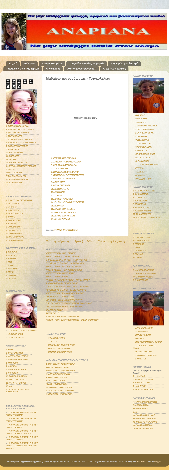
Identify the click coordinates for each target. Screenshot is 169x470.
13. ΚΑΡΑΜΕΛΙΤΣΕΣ (14, 240)
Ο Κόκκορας (53, 68)
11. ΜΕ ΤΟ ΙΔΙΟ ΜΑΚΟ (15, 379)
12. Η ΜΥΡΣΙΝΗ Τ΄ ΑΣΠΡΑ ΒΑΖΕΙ (147, 217)
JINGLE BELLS (52, 313)
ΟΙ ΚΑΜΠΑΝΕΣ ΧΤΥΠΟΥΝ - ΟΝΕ (60, 296)
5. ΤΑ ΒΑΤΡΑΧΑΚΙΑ (14, 213)
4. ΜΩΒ (9, 262)
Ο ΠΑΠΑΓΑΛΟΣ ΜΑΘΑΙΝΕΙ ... (145, 273)
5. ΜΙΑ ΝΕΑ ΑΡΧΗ (140, 201)
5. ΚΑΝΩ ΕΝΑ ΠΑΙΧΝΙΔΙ (143, 389)
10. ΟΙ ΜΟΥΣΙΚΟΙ (13, 230)
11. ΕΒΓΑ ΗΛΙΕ (58, 192)
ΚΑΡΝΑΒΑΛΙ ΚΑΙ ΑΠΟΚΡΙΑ (145, 418)
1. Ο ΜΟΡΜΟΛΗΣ (140, 280)
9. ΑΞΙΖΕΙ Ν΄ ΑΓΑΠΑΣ (142, 211)
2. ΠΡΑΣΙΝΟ (11, 255)
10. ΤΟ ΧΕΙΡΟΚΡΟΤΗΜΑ (16, 376)
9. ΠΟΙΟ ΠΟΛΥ (12, 373)
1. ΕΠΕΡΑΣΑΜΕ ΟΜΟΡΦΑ (63, 158)
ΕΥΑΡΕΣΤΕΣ (140, 359)
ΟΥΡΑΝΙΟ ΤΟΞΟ (142, 161)
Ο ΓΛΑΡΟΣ (140, 115)
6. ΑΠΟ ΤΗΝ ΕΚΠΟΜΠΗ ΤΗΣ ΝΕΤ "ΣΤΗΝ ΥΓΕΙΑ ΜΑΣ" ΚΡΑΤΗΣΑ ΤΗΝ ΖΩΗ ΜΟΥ (22, 445)
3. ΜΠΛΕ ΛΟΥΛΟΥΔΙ (141, 383)
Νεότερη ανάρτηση (57, 241)
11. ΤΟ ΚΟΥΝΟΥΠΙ (14, 233)
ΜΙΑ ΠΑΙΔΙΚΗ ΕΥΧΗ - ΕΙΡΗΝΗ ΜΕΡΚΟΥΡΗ (64, 300)
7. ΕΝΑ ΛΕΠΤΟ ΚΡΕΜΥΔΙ (63, 178)
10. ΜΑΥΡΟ (11, 275)
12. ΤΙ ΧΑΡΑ (56, 195)
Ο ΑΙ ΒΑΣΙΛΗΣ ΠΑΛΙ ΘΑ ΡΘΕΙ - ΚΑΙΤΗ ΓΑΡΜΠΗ (66, 260)
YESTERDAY (141, 172)
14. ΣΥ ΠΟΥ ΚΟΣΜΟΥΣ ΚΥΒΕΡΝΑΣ (67, 202)
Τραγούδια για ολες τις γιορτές (86, 63)
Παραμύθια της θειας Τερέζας (23, 68)
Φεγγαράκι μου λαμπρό (124, 63)
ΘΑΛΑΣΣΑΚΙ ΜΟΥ (143, 179)
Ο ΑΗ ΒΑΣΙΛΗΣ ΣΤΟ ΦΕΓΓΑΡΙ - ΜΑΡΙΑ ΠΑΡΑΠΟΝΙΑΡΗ (69, 303)
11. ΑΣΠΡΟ (11, 279)
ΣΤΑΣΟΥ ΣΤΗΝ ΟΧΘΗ (144, 129)
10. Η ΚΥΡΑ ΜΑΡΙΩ (60, 189)
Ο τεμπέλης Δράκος (114, 68)
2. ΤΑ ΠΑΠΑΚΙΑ (12, 203)
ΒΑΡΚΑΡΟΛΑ (141, 119)
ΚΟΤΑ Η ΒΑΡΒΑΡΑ (141, 241)
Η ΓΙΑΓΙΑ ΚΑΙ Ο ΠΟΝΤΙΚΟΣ (60, 352)
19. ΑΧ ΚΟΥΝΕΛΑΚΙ (60, 219)
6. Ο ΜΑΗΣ (10, 217)
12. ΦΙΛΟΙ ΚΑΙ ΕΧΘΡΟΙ (16, 383)
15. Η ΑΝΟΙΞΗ (57, 206)
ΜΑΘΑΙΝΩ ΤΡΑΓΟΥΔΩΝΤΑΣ (65, 230)
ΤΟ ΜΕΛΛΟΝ (140, 122)
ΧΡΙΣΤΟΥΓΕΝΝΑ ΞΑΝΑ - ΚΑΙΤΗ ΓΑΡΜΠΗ (63, 266)
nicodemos (141, 462)
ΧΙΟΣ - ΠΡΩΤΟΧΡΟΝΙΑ (55, 381)
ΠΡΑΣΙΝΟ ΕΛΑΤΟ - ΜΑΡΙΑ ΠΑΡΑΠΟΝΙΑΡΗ (64, 306)
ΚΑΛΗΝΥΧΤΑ (141, 151)
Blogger (157, 462)
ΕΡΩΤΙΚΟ (139, 168)
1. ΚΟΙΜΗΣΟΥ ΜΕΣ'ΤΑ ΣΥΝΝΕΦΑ (23, 330)
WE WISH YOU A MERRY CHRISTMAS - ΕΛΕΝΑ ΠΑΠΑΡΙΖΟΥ (72, 320)
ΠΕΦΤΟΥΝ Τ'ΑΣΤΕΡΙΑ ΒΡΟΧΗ (148, 342)
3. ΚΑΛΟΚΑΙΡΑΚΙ (16, 338)
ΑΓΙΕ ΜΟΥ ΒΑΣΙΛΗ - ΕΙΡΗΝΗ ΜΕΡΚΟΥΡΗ (64, 270)
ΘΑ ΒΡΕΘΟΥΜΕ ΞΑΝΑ (145, 154)
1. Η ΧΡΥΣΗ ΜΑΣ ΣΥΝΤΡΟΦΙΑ (19, 200)
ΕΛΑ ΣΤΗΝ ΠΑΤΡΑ (141, 405)
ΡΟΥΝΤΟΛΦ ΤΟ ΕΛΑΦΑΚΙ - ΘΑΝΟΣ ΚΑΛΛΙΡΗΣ (66, 290)
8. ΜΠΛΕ (9, 272)
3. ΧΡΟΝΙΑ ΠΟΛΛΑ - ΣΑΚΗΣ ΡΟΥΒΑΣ (62, 283)
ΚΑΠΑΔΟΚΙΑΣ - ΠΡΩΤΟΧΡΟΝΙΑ (59, 394)
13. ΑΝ (9, 386)
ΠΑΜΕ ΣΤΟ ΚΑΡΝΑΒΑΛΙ (143, 428)
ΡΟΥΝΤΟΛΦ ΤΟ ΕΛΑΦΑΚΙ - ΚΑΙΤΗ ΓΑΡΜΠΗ (65, 263)
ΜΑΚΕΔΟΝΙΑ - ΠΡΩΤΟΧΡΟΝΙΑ (59, 387)
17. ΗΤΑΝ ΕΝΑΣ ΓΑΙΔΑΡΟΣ (64, 212)
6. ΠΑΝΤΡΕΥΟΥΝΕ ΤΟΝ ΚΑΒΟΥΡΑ (67, 175)
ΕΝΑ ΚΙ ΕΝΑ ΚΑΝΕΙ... (15, 173)
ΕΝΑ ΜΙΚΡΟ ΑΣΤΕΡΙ (54, 310)
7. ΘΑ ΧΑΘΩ (11, 366)
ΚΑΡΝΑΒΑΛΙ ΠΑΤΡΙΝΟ (143, 425)
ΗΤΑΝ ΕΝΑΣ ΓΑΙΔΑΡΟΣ (16, 176)
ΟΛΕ (135, 412)
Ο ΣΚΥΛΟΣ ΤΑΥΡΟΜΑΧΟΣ (59, 348)
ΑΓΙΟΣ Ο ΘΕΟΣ (142, 331)
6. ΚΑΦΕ (9, 265)
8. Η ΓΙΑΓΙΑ (11, 223)
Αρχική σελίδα (83, 241)
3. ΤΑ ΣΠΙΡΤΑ (11, 207)
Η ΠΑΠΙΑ (137, 247)
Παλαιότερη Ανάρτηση (111, 241)
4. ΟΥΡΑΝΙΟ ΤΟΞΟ (141, 197)
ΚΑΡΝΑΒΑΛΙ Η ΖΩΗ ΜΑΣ (144, 415)
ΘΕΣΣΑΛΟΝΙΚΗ (142, 140)
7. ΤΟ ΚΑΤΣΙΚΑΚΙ (13, 220)
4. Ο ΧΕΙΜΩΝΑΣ (13, 210)
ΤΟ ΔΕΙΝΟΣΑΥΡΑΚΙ (56, 338)
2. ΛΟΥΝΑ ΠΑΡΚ (16, 334)
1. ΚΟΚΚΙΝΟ (11, 252)
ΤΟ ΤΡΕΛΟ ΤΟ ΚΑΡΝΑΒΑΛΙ (145, 422)
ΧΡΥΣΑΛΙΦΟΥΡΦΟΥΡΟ (143, 277)
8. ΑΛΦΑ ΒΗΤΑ (58, 182)
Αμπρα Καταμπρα (52, 63)
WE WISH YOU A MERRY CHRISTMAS (62, 316)
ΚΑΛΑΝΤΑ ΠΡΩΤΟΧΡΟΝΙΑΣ (58, 374)
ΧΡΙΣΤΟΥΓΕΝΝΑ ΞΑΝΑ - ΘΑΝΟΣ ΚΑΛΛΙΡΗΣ (65, 293)
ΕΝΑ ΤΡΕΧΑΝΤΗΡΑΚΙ (144, 133)
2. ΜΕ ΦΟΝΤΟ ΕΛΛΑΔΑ (143, 379)
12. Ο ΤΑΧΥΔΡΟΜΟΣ (15, 237)
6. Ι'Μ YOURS (12, 363)
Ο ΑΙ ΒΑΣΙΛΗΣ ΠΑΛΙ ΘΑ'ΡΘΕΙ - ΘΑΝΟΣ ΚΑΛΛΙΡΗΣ (67, 286)
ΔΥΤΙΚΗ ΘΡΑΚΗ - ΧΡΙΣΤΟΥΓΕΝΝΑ (60, 364)
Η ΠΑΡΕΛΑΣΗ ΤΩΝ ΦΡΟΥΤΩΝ (61, 345)
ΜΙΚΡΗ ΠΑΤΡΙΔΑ (142, 158)
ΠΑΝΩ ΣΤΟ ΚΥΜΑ (143, 335)
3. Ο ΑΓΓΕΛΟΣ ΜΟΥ (14, 353)
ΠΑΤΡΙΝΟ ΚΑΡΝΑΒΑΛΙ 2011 (145, 402)
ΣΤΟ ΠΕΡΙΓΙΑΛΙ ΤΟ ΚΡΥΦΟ (147, 165)
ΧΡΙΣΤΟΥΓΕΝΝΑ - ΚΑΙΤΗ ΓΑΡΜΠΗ (61, 253)
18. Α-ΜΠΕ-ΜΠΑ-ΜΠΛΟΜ (63, 216)
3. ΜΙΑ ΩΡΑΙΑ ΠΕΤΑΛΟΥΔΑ (64, 165)
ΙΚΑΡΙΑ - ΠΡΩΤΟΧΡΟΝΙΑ (56, 377)
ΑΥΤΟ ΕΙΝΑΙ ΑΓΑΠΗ (144, 328)
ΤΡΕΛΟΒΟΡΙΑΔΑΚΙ (143, 147)
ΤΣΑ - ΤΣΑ (52, 341)
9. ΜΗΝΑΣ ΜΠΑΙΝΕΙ (60, 185)
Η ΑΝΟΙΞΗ (10, 169)
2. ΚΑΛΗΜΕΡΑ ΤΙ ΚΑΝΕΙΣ (144, 191)
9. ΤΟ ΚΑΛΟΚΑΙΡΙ (14, 227)
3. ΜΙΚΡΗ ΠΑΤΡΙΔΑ (141, 194)
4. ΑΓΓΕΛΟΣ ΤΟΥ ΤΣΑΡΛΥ (17, 356)
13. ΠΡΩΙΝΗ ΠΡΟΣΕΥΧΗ (62, 199)
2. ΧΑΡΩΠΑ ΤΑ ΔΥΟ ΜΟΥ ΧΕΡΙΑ (66, 162)
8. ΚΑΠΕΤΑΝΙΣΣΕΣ (141, 207)
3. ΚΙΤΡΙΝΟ (11, 259)
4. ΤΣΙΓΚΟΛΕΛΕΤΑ (60, 168)
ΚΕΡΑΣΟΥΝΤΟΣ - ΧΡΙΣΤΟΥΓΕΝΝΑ (60, 371)
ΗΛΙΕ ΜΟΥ (139, 339)
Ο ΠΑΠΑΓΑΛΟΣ (139, 251)
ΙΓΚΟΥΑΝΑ (137, 257)
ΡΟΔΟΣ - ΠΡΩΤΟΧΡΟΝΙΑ (57, 384)
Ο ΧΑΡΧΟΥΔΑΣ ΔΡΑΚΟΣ (143, 270)
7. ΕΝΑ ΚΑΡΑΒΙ (139, 204)
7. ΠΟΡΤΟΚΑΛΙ (12, 269)
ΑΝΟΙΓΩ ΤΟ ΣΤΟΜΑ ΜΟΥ (146, 126)
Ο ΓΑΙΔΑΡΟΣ (138, 244)
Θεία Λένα (29, 63)
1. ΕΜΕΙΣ (10, 349)
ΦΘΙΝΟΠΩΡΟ (141, 175)
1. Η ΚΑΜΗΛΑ (139, 376)
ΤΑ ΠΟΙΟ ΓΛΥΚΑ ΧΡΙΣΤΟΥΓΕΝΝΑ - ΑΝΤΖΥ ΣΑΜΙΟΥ (68, 280)
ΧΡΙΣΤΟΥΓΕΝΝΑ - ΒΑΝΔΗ (57, 276)
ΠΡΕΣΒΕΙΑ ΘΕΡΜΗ (143, 352)
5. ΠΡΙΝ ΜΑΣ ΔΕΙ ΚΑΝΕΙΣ (17, 359)
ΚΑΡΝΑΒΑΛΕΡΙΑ (140, 408)
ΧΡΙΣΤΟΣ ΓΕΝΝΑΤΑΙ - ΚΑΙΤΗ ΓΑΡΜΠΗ (62, 256)
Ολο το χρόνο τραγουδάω (82, 68)
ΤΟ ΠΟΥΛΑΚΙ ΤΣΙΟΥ (141, 237)
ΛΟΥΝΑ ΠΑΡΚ (141, 136)
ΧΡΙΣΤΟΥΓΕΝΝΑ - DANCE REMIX (60, 273)
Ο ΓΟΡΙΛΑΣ (138, 254)
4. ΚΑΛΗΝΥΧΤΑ (139, 386)
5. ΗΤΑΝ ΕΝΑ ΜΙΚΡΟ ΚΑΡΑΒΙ (65, 172)
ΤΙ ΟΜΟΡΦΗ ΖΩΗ (143, 143)
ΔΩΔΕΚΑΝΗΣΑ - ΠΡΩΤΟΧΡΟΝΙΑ (60, 391)
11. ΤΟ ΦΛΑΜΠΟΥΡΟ (142, 214)
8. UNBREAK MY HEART (17, 369)
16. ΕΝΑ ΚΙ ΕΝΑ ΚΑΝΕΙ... (63, 209)
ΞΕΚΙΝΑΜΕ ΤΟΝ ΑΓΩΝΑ (146, 355)
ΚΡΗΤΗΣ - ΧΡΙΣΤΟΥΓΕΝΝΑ (57, 367)
